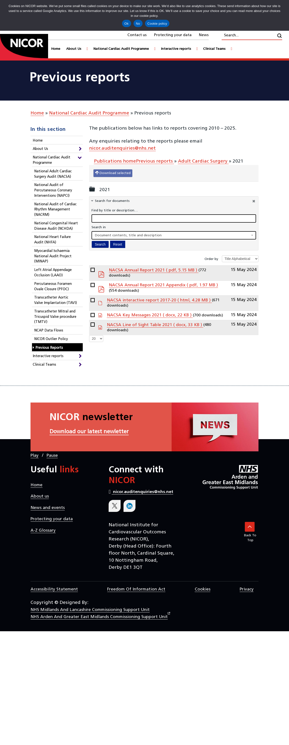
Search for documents (112, 201)
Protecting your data (173, 35)
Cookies (202, 589)
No (138, 23)
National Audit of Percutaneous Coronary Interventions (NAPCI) (53, 190)
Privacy (247, 589)
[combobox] (174, 235)
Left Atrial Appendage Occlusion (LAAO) (53, 272)
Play (35, 456)
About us (40, 496)
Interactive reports (48, 356)
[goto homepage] (24, 47)
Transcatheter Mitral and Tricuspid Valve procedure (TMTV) (55, 317)
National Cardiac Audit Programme (89, 113)
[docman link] (92, 269)
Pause (52, 456)
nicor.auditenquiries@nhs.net (122, 148)
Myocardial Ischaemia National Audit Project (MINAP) (53, 256)
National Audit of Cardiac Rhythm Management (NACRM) (55, 210)
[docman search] (174, 218)
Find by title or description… (115, 210)
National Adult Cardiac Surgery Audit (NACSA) (53, 174)
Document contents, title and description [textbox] (128, 235)
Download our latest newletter (89, 432)
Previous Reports (49, 348)
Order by (211, 259)
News (204, 35)
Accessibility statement (54, 589)
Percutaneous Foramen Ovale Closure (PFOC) (53, 286)
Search (100, 244)
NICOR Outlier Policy (51, 339)
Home (37, 113)
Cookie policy (157, 23)
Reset (117, 244)
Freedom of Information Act (136, 589)
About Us (40, 149)
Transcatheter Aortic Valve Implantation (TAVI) (55, 300)
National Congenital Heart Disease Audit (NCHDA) (56, 226)
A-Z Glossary (43, 530)
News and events (48, 508)
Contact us (137, 35)
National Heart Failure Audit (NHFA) (52, 239)
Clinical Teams (44, 365)
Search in (99, 227)
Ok (126, 23)
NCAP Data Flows (48, 330)
